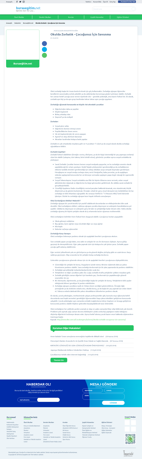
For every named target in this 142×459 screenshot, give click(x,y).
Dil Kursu (65, 430)
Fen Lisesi (27, 437)
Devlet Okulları (45, 17)
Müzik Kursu (66, 435)
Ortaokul (27, 432)
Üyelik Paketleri (12, 436)
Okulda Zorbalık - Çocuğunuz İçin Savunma (50, 23)
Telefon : (89, 2)
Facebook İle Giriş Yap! (127, 2)
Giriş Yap (112, 2)
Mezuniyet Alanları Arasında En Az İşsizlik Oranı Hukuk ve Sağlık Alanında (86, 341)
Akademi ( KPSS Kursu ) (70, 428)
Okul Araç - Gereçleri (108, 428)
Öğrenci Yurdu (87, 437)
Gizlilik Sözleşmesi (13, 427)
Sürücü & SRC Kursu (69, 437)
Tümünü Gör (59, 360)
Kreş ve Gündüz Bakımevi (32, 426)
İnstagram (24, 2)
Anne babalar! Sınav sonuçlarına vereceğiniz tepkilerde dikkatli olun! (84, 336)
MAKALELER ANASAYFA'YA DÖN (66, 30)
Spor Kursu (66, 439)
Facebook (17, 2)
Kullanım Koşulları (12, 425)
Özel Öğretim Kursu (69, 426)
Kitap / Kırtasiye (107, 426)
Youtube (27, 1)
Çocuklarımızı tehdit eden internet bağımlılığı (74, 354)
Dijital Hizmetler (107, 430)
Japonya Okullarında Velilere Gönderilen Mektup (75, 350)
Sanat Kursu (66, 432)
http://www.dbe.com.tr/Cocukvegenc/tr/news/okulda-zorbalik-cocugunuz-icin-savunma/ (91, 319)
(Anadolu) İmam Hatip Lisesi (52, 442)
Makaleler (17, 23)
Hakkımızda (10, 422)
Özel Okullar (19, 17)
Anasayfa (9, 2)
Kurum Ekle (97, 2)
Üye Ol (105, 2)
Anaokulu (27, 428)
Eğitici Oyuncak (106, 432)
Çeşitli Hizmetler (97, 17)
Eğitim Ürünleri (123, 17)
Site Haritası (10, 438)
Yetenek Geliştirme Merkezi (91, 435)
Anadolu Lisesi (28, 435)
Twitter (20, 2)
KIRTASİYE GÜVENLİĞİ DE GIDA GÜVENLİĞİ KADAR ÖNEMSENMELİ (83, 345)
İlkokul (26, 430)
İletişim (9, 429)
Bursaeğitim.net (28, 23)
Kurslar (71, 17)
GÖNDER (113, 403)
